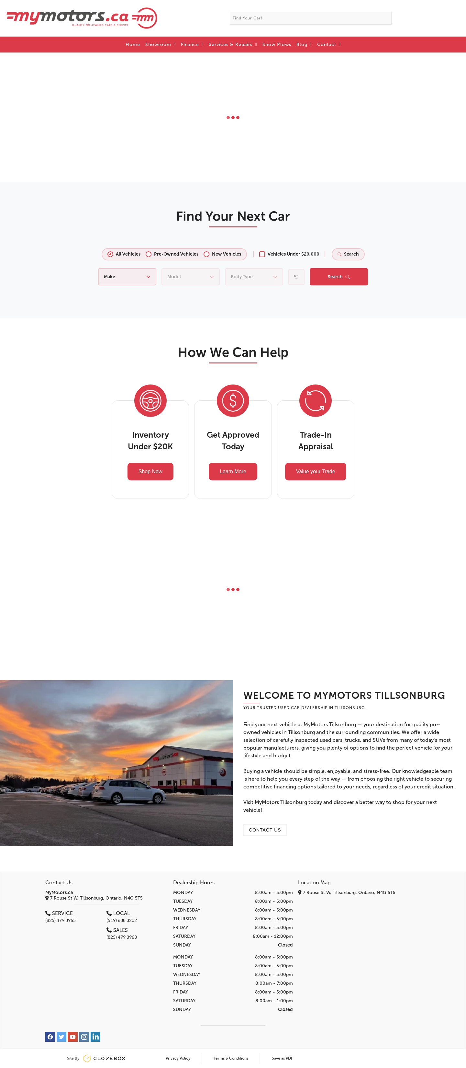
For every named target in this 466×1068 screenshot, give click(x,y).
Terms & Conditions (231, 1058)
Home (133, 44)
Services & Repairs (233, 44)
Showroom (160, 44)
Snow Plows (276, 44)
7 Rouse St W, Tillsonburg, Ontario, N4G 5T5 (94, 898)
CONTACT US (265, 830)
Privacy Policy (178, 1058)
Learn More (233, 471)
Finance (192, 44)
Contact (329, 44)
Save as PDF (282, 1058)
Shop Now (150, 471)
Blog (304, 44)
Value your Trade (315, 471)
